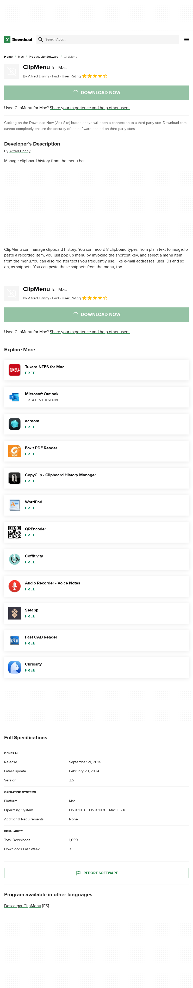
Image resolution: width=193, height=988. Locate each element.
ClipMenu (45, 67)
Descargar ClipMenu (22, 905)
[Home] (8, 57)
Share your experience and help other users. (90, 107)
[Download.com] (18, 39)
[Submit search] (40, 39)
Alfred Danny (19, 151)
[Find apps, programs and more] (107, 39)
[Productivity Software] (44, 57)
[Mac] (21, 57)
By (36, 76)
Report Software (96, 873)
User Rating (85, 75)
